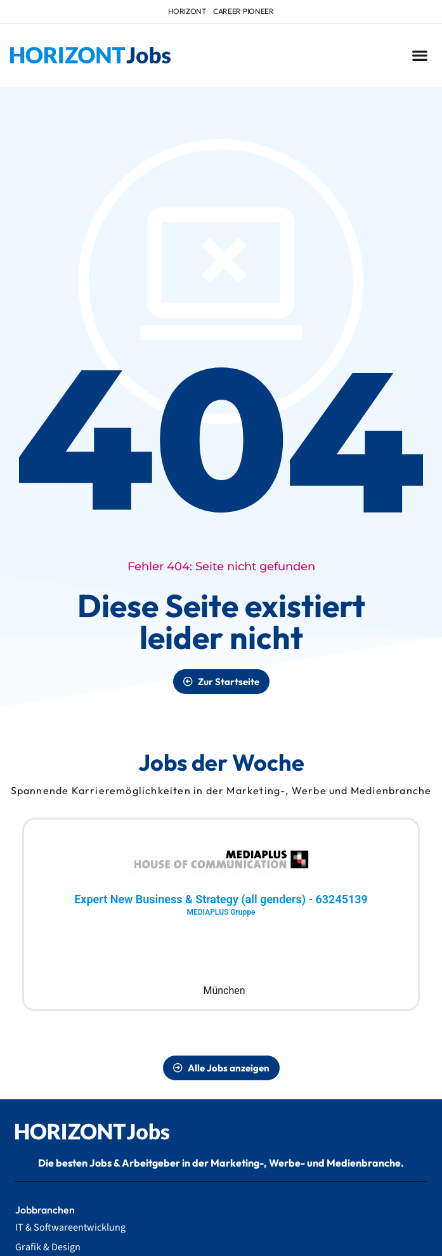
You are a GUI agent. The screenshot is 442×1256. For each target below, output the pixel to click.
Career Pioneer (243, 11)
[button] (419, 55)
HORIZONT (187, 11)
